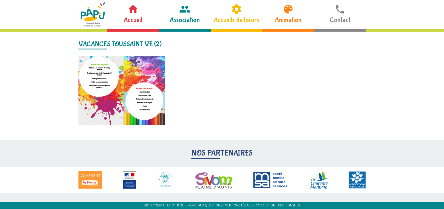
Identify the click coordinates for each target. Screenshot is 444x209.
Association (185, 20)
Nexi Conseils (289, 205)
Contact (340, 20)
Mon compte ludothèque (165, 205)
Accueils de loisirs (236, 20)
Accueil (133, 20)
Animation (288, 20)
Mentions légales (239, 205)
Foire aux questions (205, 205)
